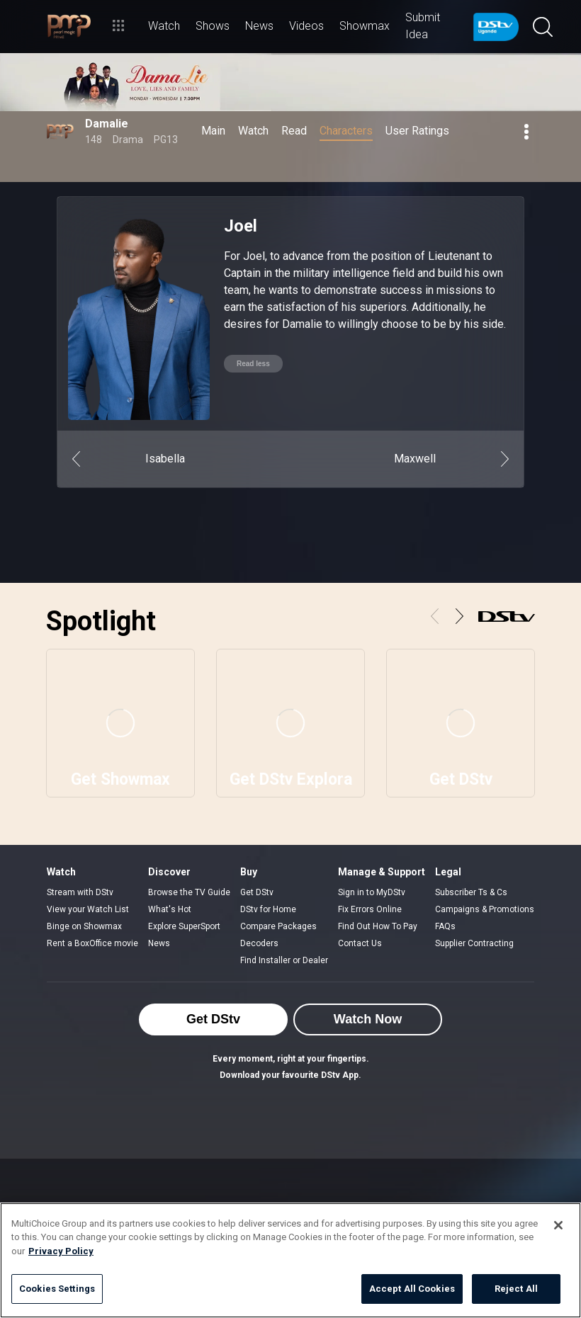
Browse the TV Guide (189, 892)
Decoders (259, 943)
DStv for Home (268, 909)
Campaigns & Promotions (484, 909)
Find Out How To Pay (377, 926)
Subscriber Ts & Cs (471, 892)
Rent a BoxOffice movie (92, 943)
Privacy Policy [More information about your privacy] (61, 1251)
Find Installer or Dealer (284, 960)
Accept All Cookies (412, 1288)
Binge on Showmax (84, 926)
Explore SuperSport (184, 926)
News (159, 943)
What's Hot (169, 909)
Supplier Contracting (474, 943)
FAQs (445, 926)
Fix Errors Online (370, 909)
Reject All (516, 1288)
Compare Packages (278, 926)
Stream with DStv (80, 892)
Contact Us (360, 943)
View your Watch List (88, 909)
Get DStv (256, 892)
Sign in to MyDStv (371, 892)
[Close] (558, 1225)
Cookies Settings (57, 1288)
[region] (290, 1260)
